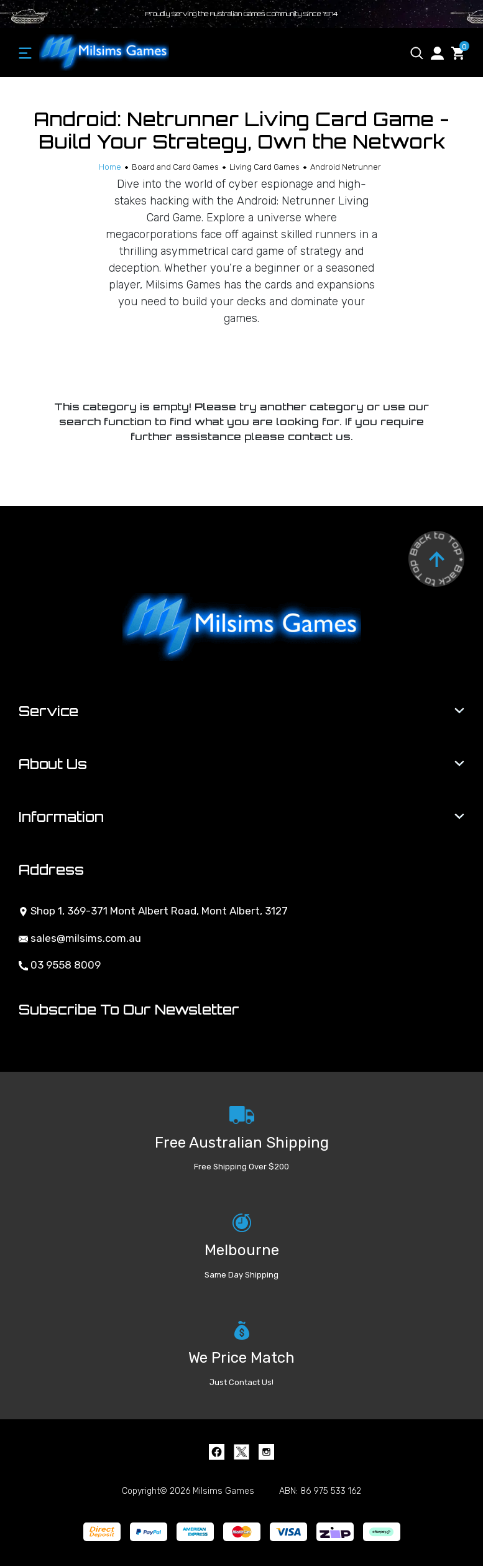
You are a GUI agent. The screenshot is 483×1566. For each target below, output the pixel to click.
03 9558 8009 (60, 965)
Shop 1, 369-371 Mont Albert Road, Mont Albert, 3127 (153, 911)
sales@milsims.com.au (80, 938)
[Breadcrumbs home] (110, 167)
